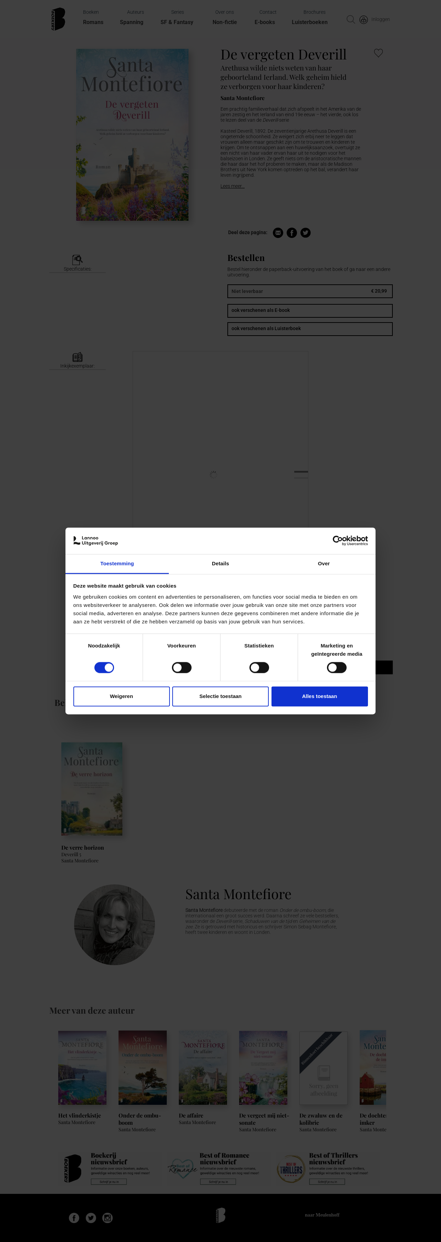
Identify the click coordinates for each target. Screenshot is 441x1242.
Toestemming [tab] (117, 563)
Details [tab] (220, 563)
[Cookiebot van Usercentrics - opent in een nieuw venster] (338, 541)
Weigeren (121, 696)
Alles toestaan (319, 696)
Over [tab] (324, 563)
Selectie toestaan (220, 696)
